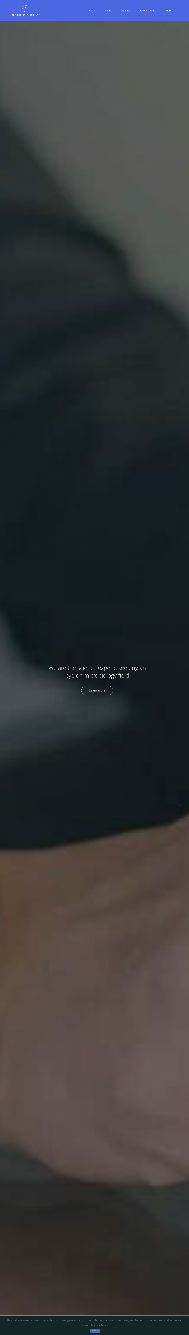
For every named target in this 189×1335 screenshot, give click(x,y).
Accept (95, 1330)
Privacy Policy (99, 1325)
